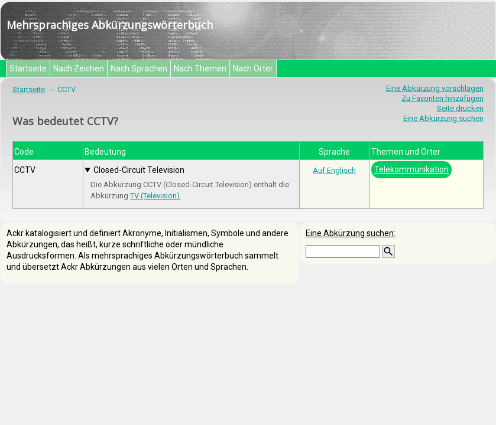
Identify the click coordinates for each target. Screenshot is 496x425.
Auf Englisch (334, 170)
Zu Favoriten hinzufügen (442, 98)
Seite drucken (460, 108)
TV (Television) (155, 195)
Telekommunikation (411, 169)
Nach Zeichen (78, 68)
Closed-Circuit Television (138, 170)
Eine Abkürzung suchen (443, 118)
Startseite (28, 68)
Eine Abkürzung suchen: (350, 233)
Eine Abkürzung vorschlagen (435, 88)
